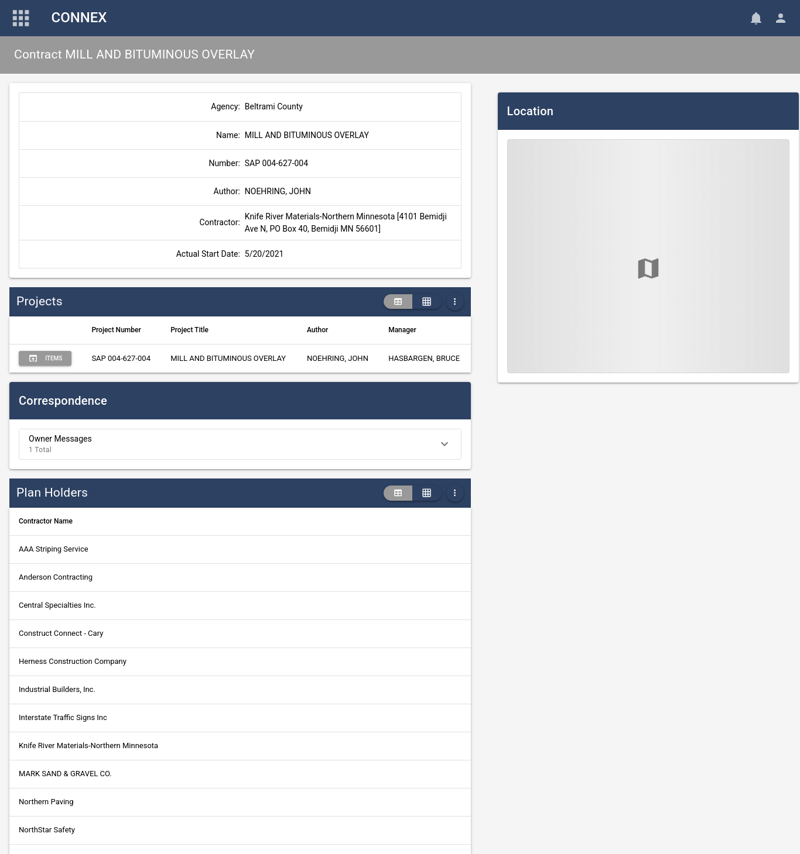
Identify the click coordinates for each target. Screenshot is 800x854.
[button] (240, 444)
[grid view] (426, 301)
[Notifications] (756, 18)
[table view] (398, 301)
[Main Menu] (21, 18)
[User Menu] (780, 18)
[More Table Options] (455, 302)
